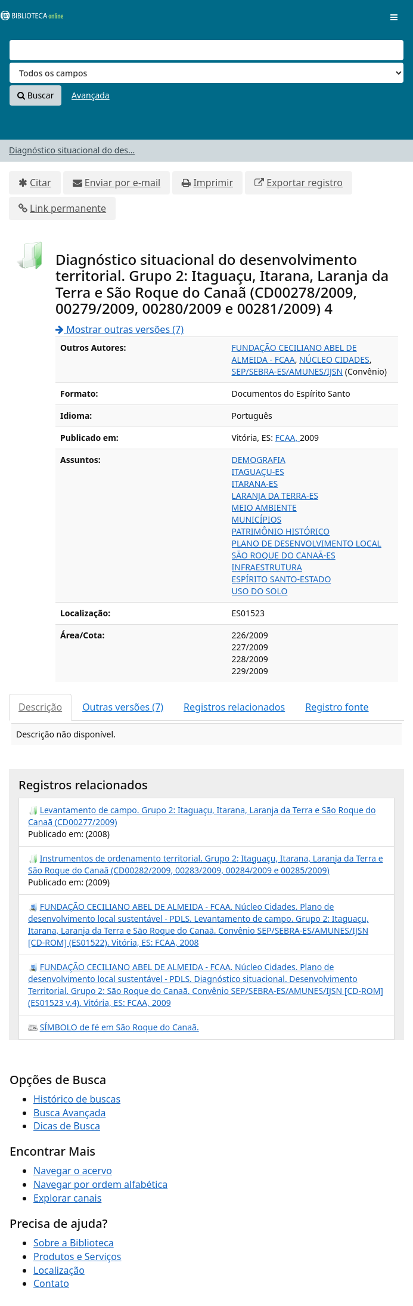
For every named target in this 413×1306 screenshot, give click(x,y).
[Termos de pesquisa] (206, 50)
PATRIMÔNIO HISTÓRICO (281, 531)
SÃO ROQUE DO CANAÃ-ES (284, 555)
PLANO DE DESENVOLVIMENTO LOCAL (306, 543)
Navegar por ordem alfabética (100, 1184)
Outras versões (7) (122, 707)
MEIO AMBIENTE (264, 507)
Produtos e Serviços (77, 1256)
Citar (40, 182)
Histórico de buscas (76, 1099)
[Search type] (206, 73)
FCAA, (287, 437)
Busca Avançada (69, 1112)
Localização (59, 1270)
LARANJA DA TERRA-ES (275, 495)
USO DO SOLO (260, 591)
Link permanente (68, 208)
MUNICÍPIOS (257, 519)
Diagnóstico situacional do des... (72, 150)
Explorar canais (67, 1198)
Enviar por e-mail (122, 182)
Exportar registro (304, 182)
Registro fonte (336, 707)
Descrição (40, 707)
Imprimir (213, 182)
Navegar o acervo (72, 1170)
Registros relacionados (234, 707)
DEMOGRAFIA (258, 459)
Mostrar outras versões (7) (119, 329)
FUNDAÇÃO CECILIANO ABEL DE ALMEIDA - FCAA (294, 353)
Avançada (91, 95)
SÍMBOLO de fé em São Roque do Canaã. (119, 1027)
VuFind (29, 18)
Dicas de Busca (66, 1125)
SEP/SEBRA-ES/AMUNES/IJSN (287, 371)
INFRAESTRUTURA (267, 567)
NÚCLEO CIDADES (334, 359)
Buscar (35, 95)
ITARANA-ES (255, 483)
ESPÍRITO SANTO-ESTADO (281, 579)
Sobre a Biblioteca (73, 1242)
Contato (51, 1283)
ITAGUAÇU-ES (258, 471)
